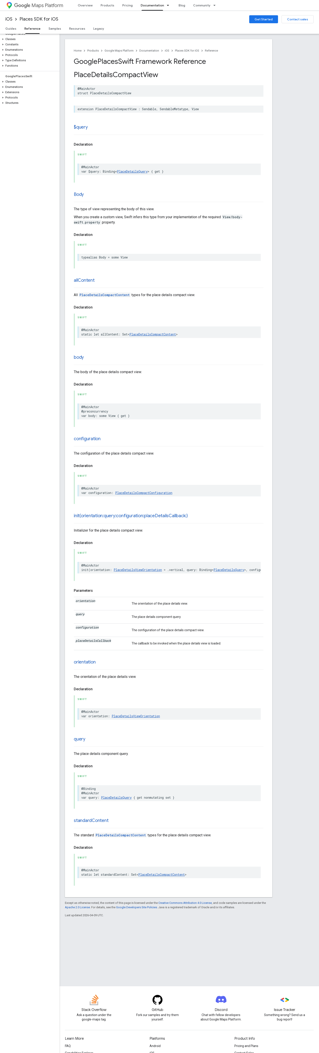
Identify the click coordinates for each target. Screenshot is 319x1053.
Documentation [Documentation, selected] (152, 5)
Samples (55, 29)
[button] (29, 39)
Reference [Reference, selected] (32, 29)
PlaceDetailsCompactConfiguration (143, 493)
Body (79, 194)
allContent (84, 280)
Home (78, 50)
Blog (182, 5)
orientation (84, 662)
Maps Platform (38, 5)
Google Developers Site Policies (136, 907)
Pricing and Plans (246, 1046)
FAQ (68, 1046)
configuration (87, 439)
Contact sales (297, 19)
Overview (85, 5)
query (79, 739)
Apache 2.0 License (77, 907)
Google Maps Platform (119, 50)
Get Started (264, 19)
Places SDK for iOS (38, 19)
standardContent (91, 820)
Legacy (98, 29)
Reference (211, 50)
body (79, 357)
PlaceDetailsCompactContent (105, 295)
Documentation (149, 50)
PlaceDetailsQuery (132, 171)
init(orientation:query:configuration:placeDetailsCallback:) (131, 516)
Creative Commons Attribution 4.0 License (185, 902)
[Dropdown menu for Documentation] (169, 5)
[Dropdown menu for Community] (215, 5)
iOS (8, 19)
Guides (10, 29)
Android (155, 1046)
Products (107, 5)
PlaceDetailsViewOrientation (138, 570)
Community (201, 5)
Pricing (127, 5)
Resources (77, 29)
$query (81, 127)
